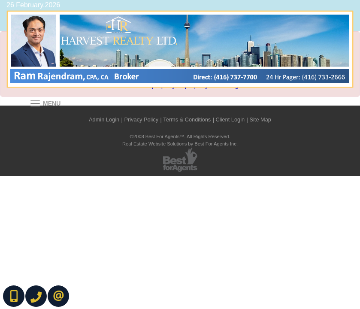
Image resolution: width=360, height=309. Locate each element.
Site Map (260, 119)
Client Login (230, 119)
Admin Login (104, 119)
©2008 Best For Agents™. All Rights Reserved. (180, 136)
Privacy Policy (141, 119)
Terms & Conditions (187, 119)
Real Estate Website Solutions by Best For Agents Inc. (180, 143)
